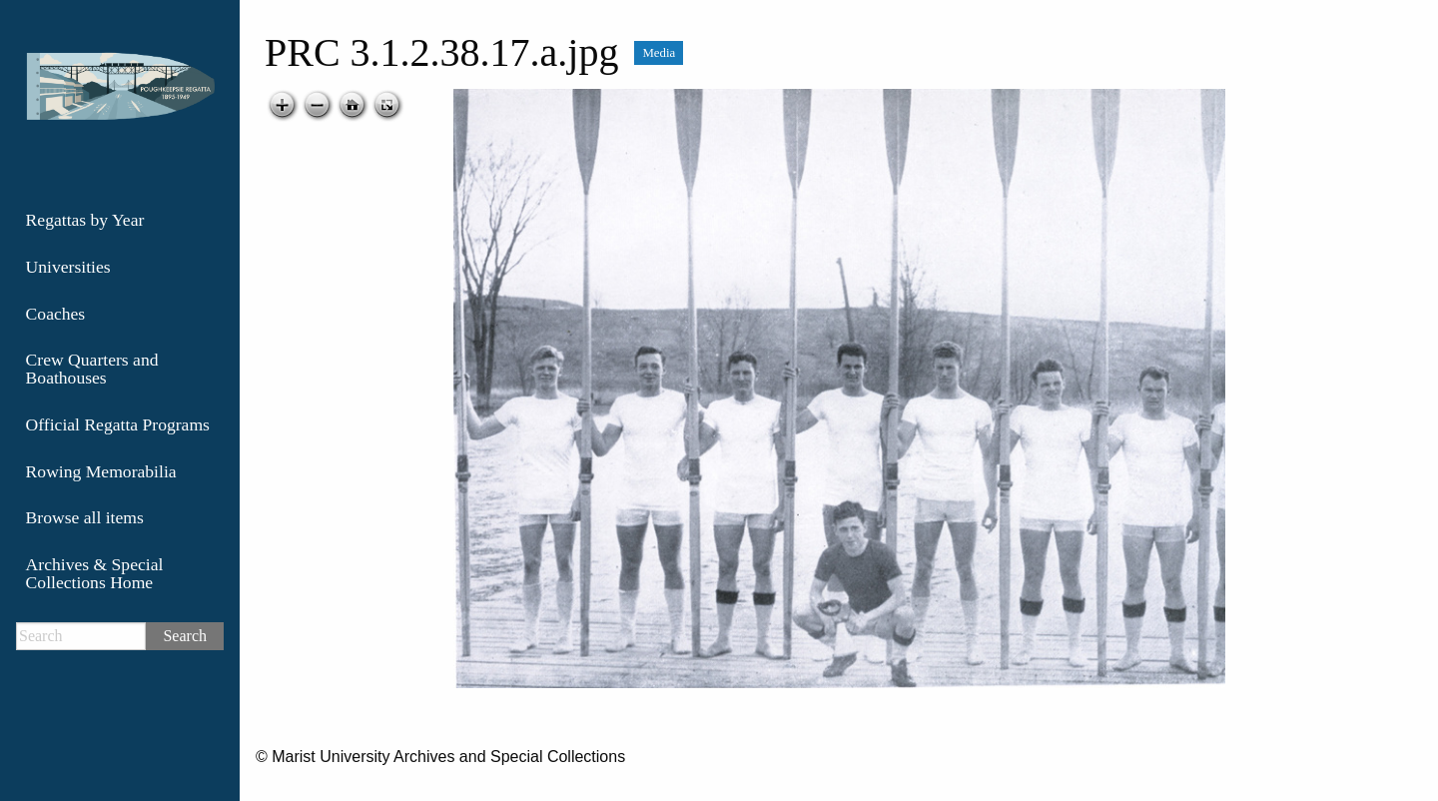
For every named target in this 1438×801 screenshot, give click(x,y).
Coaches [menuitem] (56, 314)
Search (185, 635)
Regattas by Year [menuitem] (85, 220)
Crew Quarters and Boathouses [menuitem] (92, 369)
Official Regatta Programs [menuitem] (118, 424)
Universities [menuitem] (68, 267)
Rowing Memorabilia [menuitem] (101, 471)
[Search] (81, 636)
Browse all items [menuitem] (85, 517)
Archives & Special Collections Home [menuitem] (95, 573)
